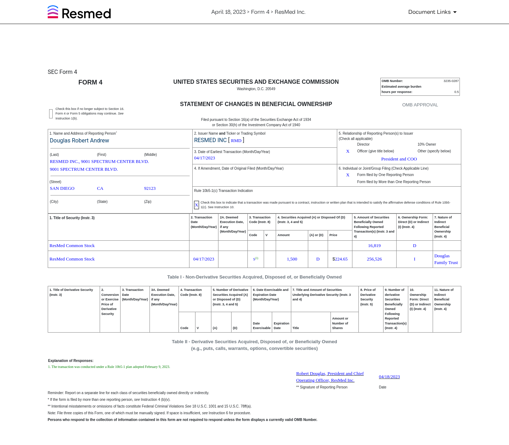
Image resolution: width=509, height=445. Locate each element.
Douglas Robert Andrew (79, 140)
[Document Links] (433, 12)
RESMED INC (210, 140)
